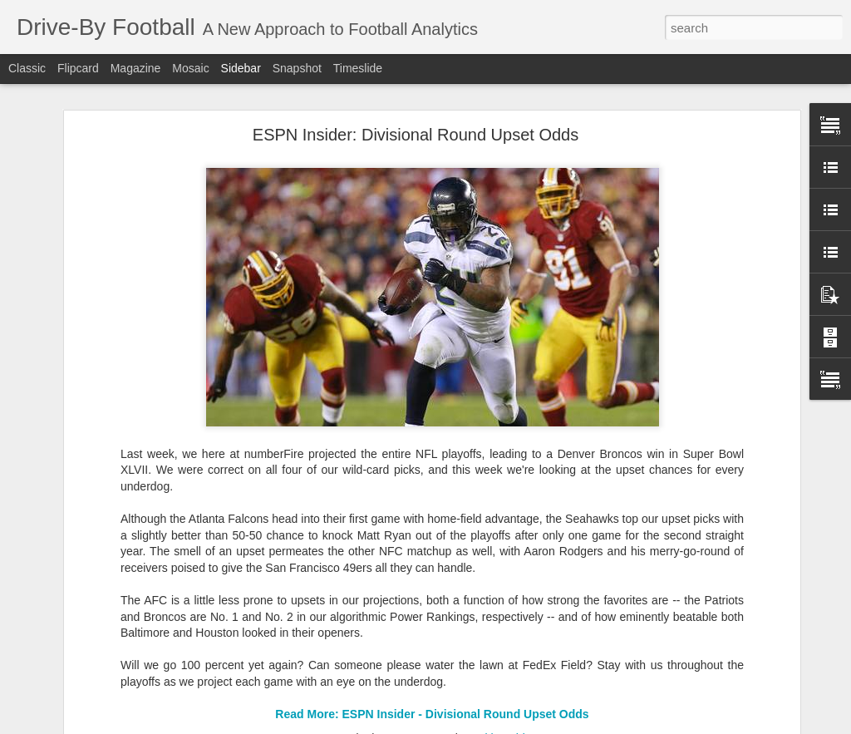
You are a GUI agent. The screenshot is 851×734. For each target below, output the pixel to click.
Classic (27, 68)
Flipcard (78, 68)
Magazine (136, 68)
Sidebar (241, 68)
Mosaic (190, 68)
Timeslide (357, 68)
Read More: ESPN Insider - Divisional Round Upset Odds (431, 714)
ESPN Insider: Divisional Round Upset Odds (415, 135)
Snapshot (297, 68)
